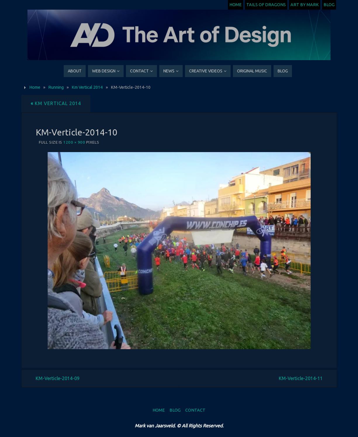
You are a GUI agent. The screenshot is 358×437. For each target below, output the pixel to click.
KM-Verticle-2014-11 (301, 378)
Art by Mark (304, 4)
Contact (195, 410)
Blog (329, 4)
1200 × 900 (74, 142)
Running (56, 87)
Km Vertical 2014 (87, 87)
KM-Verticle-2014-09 (57, 378)
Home (235, 4)
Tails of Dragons (266, 4)
